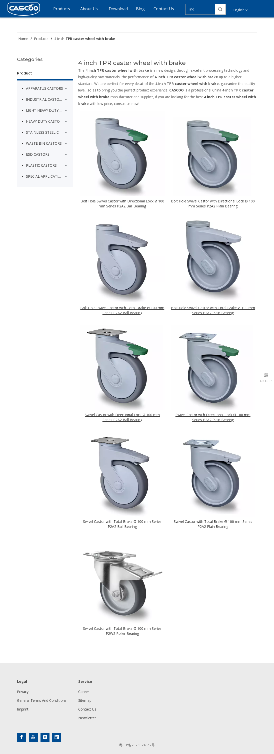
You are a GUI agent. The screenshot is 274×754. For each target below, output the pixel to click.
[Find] (200, 9)
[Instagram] (45, 737)
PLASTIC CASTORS (41, 165)
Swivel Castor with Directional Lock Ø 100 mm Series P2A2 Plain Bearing (213, 417)
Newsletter (87, 718)
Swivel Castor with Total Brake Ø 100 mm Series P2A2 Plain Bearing (213, 524)
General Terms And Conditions (41, 700)
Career (83, 691)
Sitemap (85, 700)
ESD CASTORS (38, 154)
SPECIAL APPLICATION (45, 176)
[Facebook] (21, 737)
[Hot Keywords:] (220, 9)
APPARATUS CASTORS (44, 88)
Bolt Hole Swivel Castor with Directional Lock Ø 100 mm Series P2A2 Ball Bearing (122, 203)
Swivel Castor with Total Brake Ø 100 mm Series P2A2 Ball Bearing (122, 524)
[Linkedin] (56, 737)
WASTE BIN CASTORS (44, 143)
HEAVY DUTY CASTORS (45, 121)
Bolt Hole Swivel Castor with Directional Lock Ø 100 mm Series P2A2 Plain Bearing (213, 203)
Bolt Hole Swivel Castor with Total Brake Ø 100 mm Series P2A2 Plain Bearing (213, 310)
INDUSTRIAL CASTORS (45, 99)
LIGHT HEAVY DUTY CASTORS (47, 110)
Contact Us (87, 709)
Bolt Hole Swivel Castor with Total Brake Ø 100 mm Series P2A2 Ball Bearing (122, 310)
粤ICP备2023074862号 (137, 745)
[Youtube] (33, 737)
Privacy (22, 691)
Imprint (22, 709)
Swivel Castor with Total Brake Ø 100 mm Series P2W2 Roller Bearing (122, 631)
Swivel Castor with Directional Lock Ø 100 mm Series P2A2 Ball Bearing (122, 417)
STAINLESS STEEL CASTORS (47, 132)
